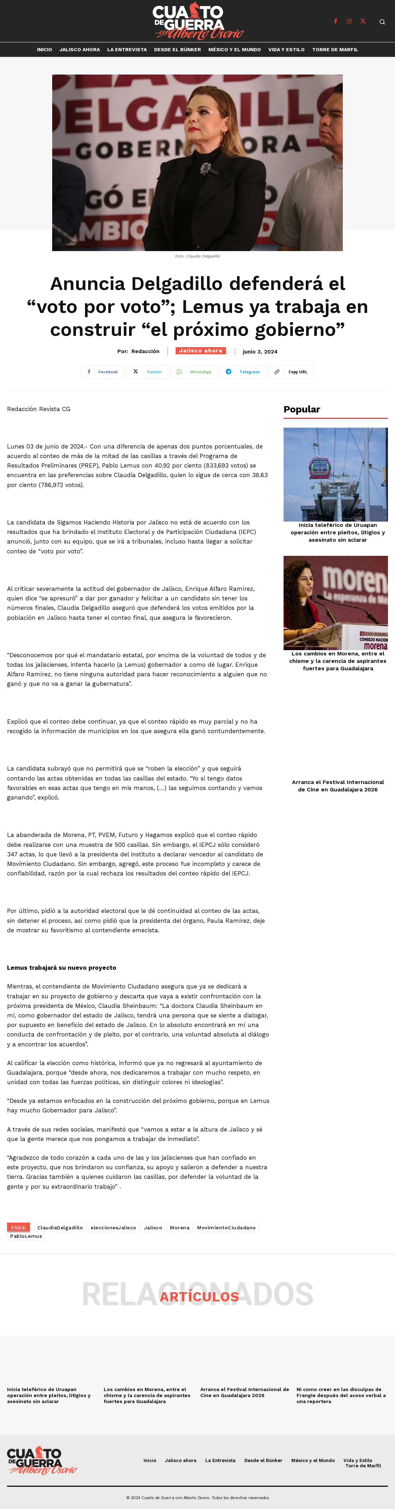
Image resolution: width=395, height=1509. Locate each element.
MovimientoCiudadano (226, 1227)
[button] (382, 22)
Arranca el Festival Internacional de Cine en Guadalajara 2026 (338, 786)
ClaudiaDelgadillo (60, 1227)
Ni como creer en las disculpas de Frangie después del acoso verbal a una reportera (341, 1395)
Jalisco (153, 1227)
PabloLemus (26, 1236)
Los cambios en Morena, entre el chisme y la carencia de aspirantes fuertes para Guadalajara (338, 661)
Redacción (145, 351)
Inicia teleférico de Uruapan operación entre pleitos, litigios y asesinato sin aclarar (338, 532)
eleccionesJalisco (113, 1227)
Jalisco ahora (201, 350)
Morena (179, 1227)
